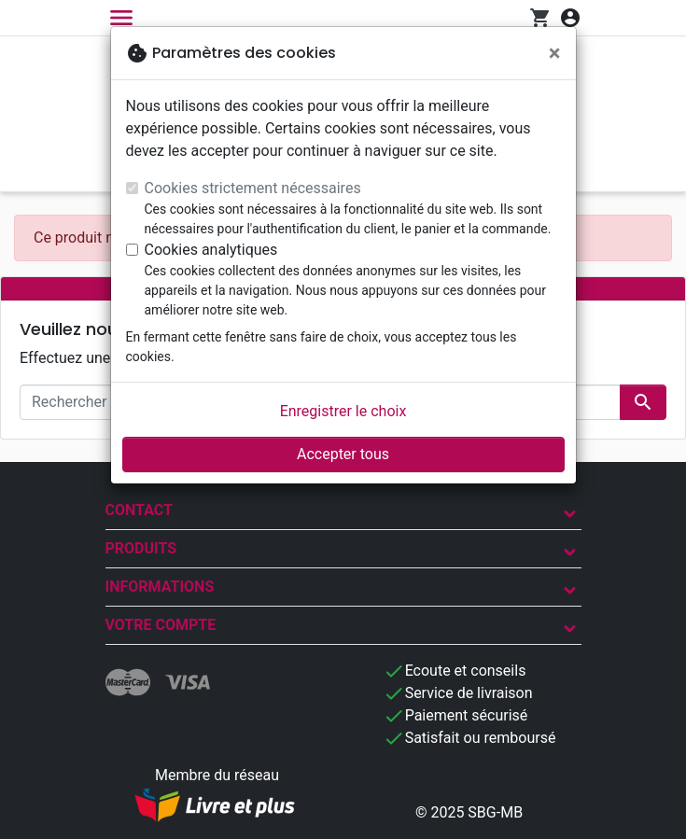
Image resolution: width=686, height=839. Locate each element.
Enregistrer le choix (343, 411)
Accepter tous (343, 454)
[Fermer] (555, 53)
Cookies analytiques (211, 250)
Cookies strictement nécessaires (253, 188)
